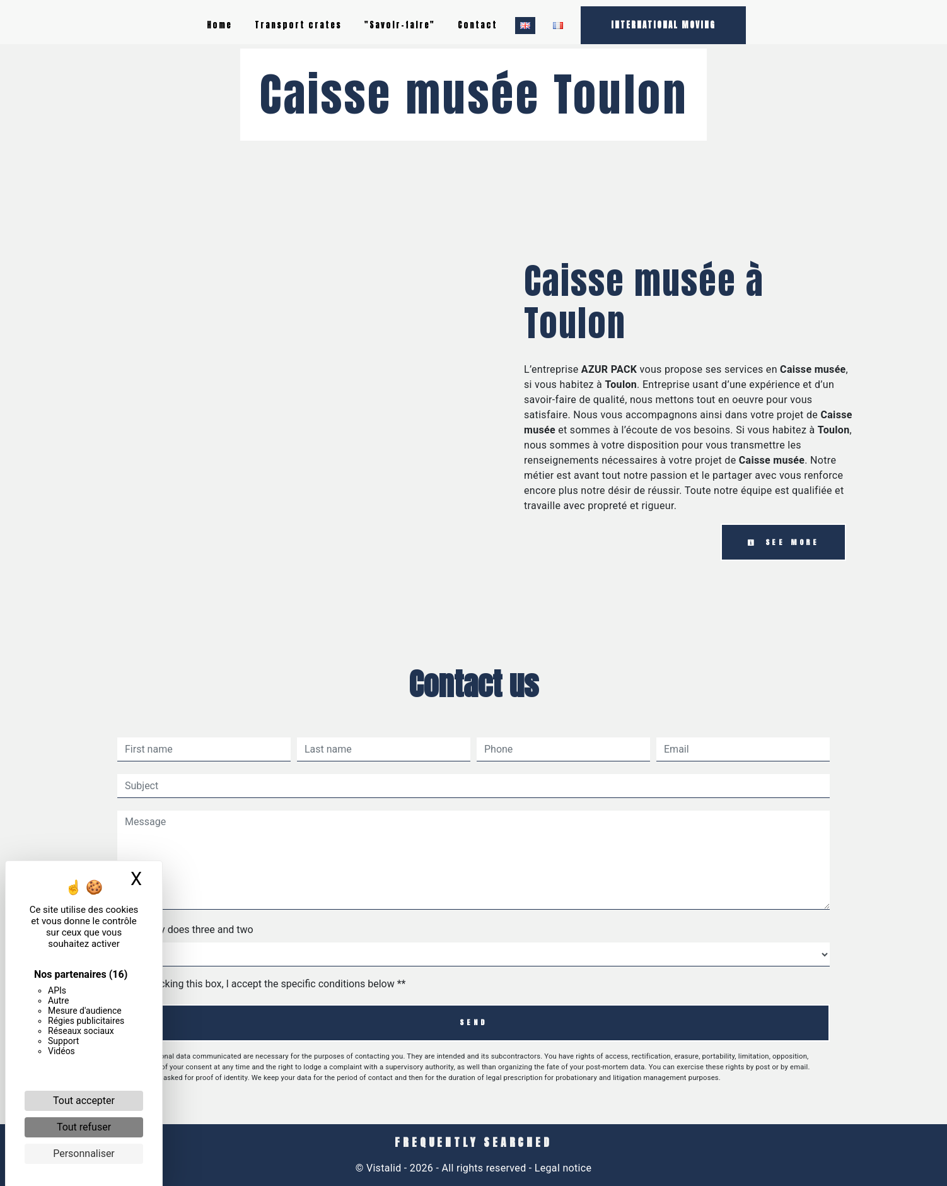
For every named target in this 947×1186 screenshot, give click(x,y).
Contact (477, 25)
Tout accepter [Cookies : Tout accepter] (84, 1101)
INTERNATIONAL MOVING (663, 25)
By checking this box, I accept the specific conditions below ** (267, 984)
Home (219, 25)
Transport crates (298, 25)
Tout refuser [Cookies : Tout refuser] (84, 1127)
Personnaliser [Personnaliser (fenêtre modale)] (84, 1154)
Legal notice (562, 1168)
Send (473, 1022)
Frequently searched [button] (473, 1142)
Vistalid (384, 1168)
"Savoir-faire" (399, 25)
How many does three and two (185, 930)
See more (783, 542)
